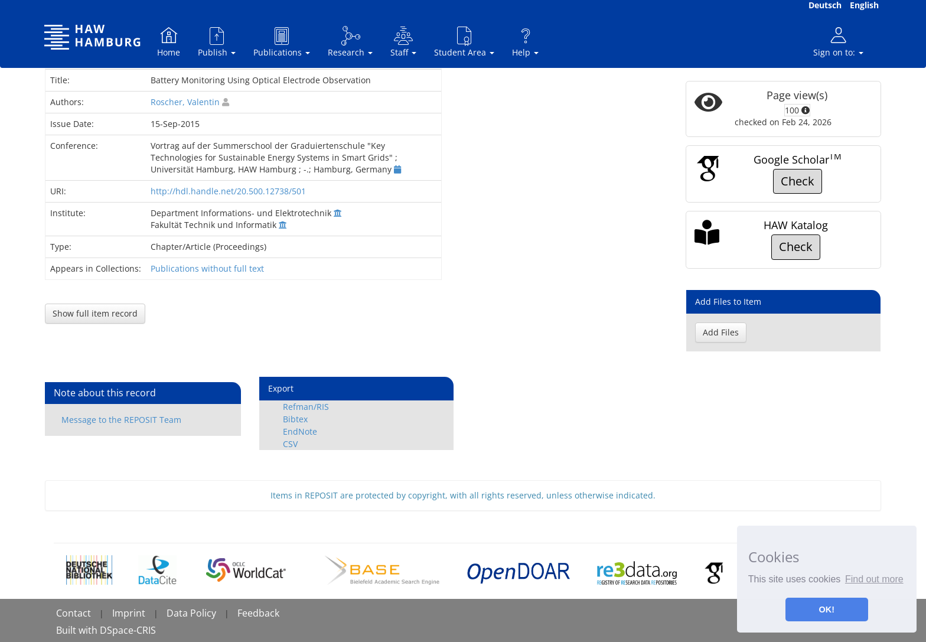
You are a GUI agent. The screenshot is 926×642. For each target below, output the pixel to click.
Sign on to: (838, 41)
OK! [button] (826, 609)
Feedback (258, 613)
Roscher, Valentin (185, 101)
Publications (281, 41)
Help (525, 41)
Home (168, 41)
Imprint (128, 613)
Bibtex (295, 419)
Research (350, 41)
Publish (217, 41)
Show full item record (95, 313)
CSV (290, 443)
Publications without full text (207, 268)
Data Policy (191, 613)
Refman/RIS (306, 406)
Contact (73, 613)
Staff (403, 41)
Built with (78, 630)
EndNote (300, 431)
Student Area (464, 41)
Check (797, 181)
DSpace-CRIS (128, 630)
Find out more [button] (874, 579)
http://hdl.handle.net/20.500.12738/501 (228, 191)
